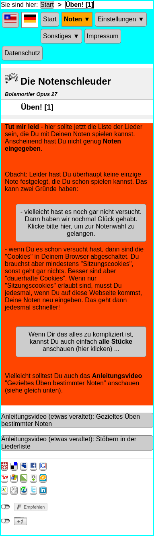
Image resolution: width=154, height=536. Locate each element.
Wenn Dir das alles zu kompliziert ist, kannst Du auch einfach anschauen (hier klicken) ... (81, 341)
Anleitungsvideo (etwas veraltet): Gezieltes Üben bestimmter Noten (70, 420)
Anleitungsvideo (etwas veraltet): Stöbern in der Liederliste (68, 443)
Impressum (103, 36)
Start (47, 4)
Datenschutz (22, 53)
